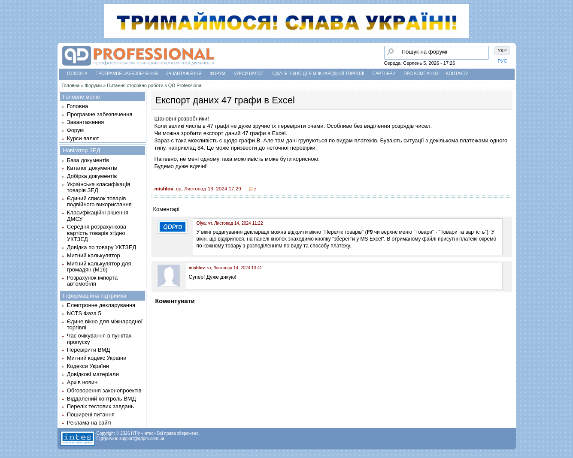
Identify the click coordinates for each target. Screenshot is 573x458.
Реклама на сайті (89, 422)
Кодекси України (88, 366)
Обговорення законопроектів (104, 390)
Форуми (93, 85)
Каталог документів (92, 168)
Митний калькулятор (93, 255)
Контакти (457, 73)
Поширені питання (91, 414)
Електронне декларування (101, 305)
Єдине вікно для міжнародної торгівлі (318, 73)
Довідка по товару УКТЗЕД (101, 247)
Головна (77, 73)
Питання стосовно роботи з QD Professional (154, 85)
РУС (502, 60)
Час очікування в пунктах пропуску (99, 338)
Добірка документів (92, 176)
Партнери (384, 73)
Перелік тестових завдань (100, 406)
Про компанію (420, 73)
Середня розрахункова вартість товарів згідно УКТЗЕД (96, 232)
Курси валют (248, 73)
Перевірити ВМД (88, 350)
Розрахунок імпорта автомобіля (92, 280)
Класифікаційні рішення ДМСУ (97, 215)
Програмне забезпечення (126, 73)
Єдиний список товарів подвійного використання (99, 201)
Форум (218, 73)
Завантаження (184, 73)
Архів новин (82, 382)
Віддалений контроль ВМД (101, 398)
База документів (88, 160)
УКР (502, 50)
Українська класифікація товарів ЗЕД (98, 187)
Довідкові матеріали (93, 374)
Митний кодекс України (97, 358)
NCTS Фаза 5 (84, 313)
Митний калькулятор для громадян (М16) (99, 266)
